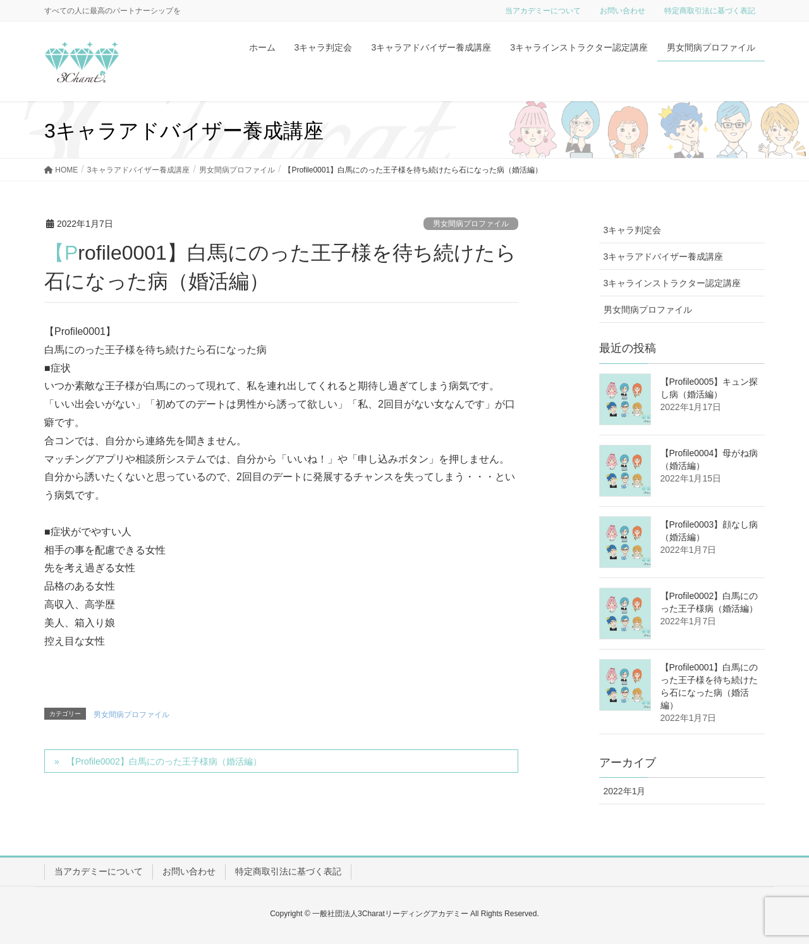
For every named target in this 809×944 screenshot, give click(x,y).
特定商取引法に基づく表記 (709, 10)
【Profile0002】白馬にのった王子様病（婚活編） (164, 761)
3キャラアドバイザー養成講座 (664, 256)
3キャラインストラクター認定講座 (672, 283)
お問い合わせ (622, 10)
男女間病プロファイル (471, 223)
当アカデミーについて (543, 10)
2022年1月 (625, 791)
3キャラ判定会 (633, 230)
